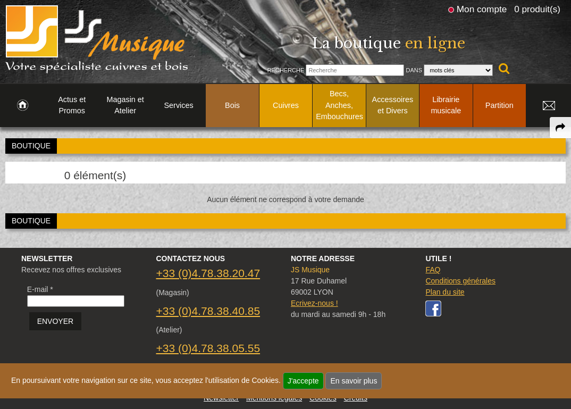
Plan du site (444, 292)
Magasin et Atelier (125, 105)
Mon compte (482, 9)
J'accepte (303, 381)
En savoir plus (353, 381)
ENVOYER (55, 321)
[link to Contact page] (548, 106)
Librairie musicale (446, 105)
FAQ (432, 269)
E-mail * (40, 289)
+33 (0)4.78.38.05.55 (208, 348)
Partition (499, 105)
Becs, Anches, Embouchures (339, 105)
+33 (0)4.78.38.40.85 (208, 311)
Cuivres (286, 105)
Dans (414, 70)
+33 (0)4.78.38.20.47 (208, 273)
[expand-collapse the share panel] (560, 127)
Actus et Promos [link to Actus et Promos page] (72, 105)
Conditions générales (460, 281)
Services (179, 105)
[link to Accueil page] (22, 106)
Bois (232, 105)
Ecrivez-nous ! (314, 303)
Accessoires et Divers (393, 105)
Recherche (286, 70)
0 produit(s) (537, 9)
